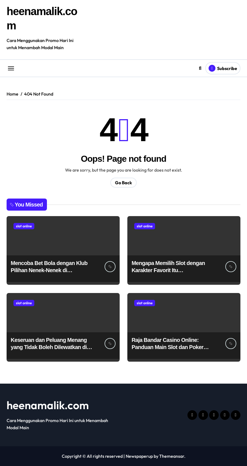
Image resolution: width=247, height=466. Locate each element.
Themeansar (171, 456)
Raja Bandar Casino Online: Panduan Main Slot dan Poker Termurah (167, 347)
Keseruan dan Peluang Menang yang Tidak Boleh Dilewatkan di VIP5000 (49, 347)
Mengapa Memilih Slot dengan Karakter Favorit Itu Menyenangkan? (168, 270)
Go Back (123, 182)
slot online (24, 226)
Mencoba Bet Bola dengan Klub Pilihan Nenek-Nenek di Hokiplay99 (49, 270)
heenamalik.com (48, 405)
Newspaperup (139, 456)
